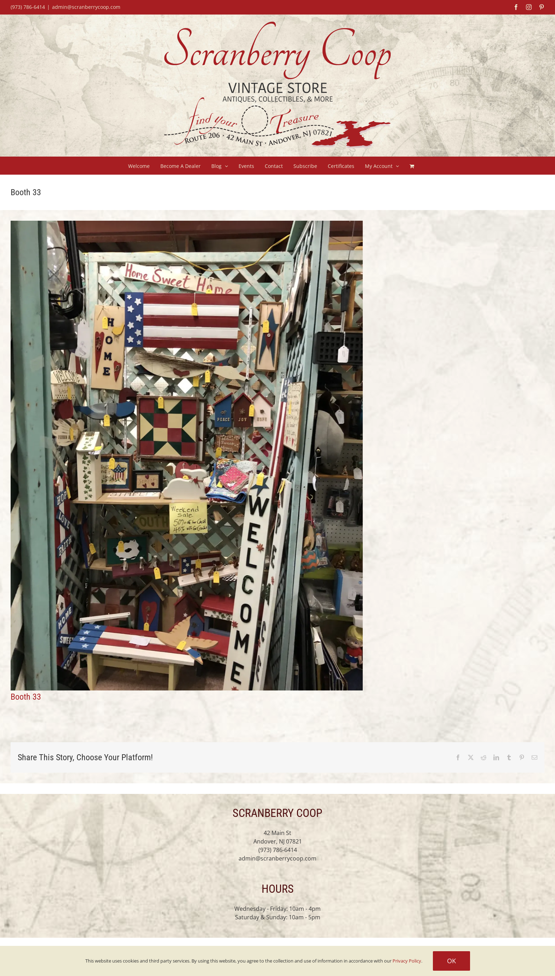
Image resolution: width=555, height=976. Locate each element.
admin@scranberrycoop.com (86, 7)
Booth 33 (26, 697)
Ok (451, 961)
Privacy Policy (407, 961)
